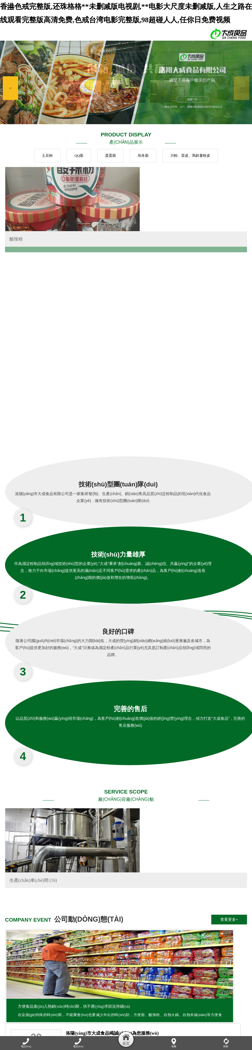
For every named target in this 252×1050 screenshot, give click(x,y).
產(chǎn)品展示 (112, 997)
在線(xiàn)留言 (228, 997)
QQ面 (78, 155)
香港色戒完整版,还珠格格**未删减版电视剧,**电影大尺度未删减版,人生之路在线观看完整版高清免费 (81, 1020)
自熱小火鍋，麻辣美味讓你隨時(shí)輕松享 (138, 853)
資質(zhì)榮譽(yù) (181, 997)
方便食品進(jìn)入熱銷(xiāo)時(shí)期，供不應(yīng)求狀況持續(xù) (43, 877)
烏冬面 (143, 155)
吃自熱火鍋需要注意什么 (211, 827)
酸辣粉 (16, 250)
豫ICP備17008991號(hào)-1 (173, 977)
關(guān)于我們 (52, 997)
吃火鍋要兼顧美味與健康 (136, 878)
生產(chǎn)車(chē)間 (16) (33, 769)
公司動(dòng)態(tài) (82, 997)
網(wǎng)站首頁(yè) (21, 997)
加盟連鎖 (206, 997)
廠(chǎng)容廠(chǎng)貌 (146, 997)
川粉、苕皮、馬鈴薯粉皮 (190, 155)
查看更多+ (229, 809)
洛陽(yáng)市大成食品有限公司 (214, 878)
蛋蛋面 (110, 155)
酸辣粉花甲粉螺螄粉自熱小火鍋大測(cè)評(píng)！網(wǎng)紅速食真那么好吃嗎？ (214, 853)
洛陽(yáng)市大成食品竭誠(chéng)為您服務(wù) (138, 827)
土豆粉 (47, 155)
